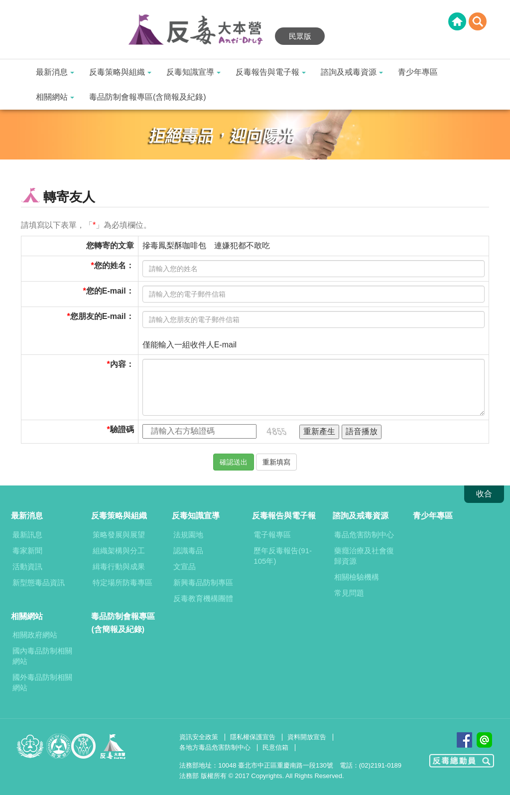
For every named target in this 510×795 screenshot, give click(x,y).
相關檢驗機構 (356, 577)
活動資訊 (27, 566)
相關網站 (55, 97)
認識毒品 (188, 550)
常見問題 (349, 593)
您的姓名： (114, 265)
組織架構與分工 (119, 550)
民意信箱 (275, 747)
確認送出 (234, 462)
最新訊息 (27, 534)
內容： (122, 364)
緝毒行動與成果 (119, 566)
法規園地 (188, 534)
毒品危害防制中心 (364, 534)
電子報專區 (272, 534)
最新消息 (55, 72)
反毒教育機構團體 (203, 598)
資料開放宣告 (306, 737)
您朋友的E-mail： (102, 316)
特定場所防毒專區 (122, 582)
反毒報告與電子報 (271, 72)
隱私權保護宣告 (252, 737)
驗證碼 (122, 429)
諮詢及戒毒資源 (352, 72)
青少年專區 (418, 72)
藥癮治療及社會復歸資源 (364, 555)
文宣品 (184, 566)
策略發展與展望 (119, 534)
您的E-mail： (110, 291)
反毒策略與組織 (120, 72)
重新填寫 (276, 462)
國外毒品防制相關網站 (42, 682)
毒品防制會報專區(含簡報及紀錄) (147, 97)
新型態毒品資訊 (38, 582)
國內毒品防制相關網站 (42, 655)
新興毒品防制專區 (203, 582)
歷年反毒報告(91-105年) (283, 555)
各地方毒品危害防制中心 (215, 747)
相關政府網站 (34, 635)
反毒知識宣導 (193, 72)
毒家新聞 (27, 550)
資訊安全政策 (198, 737)
